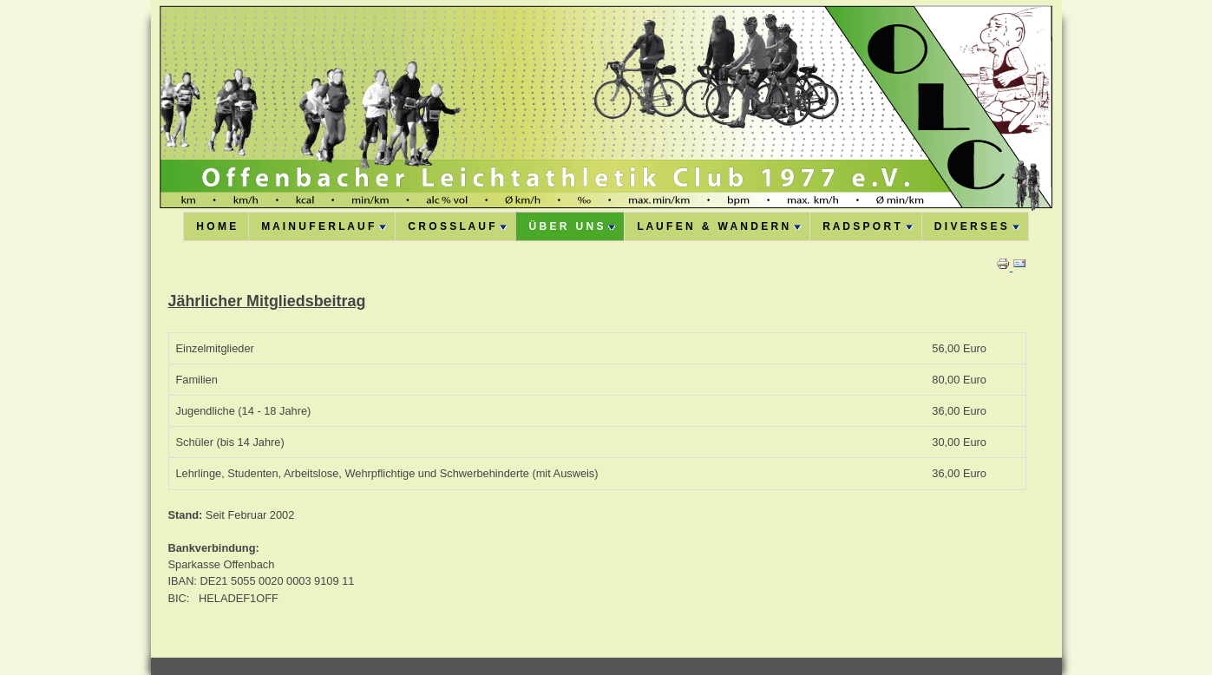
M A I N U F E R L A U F (323, 226)
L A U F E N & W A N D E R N (719, 226)
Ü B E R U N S (571, 226)
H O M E (216, 226)
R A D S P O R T (867, 226)
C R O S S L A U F (457, 226)
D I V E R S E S (976, 226)
